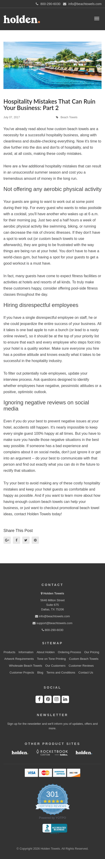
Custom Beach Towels (83, 658)
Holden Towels (53, 593)
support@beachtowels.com (52, 623)
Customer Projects (22, 672)
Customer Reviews (81, 665)
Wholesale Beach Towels (25, 665)
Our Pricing (91, 652)
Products (9, 652)
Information (26, 652)
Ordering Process (69, 652)
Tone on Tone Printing (51, 658)
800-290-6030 (53, 630)
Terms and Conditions (60, 672)
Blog (40, 672)
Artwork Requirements (19, 658)
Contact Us (85, 672)
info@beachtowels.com (52, 616)
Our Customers (55, 665)
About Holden (46, 652)
